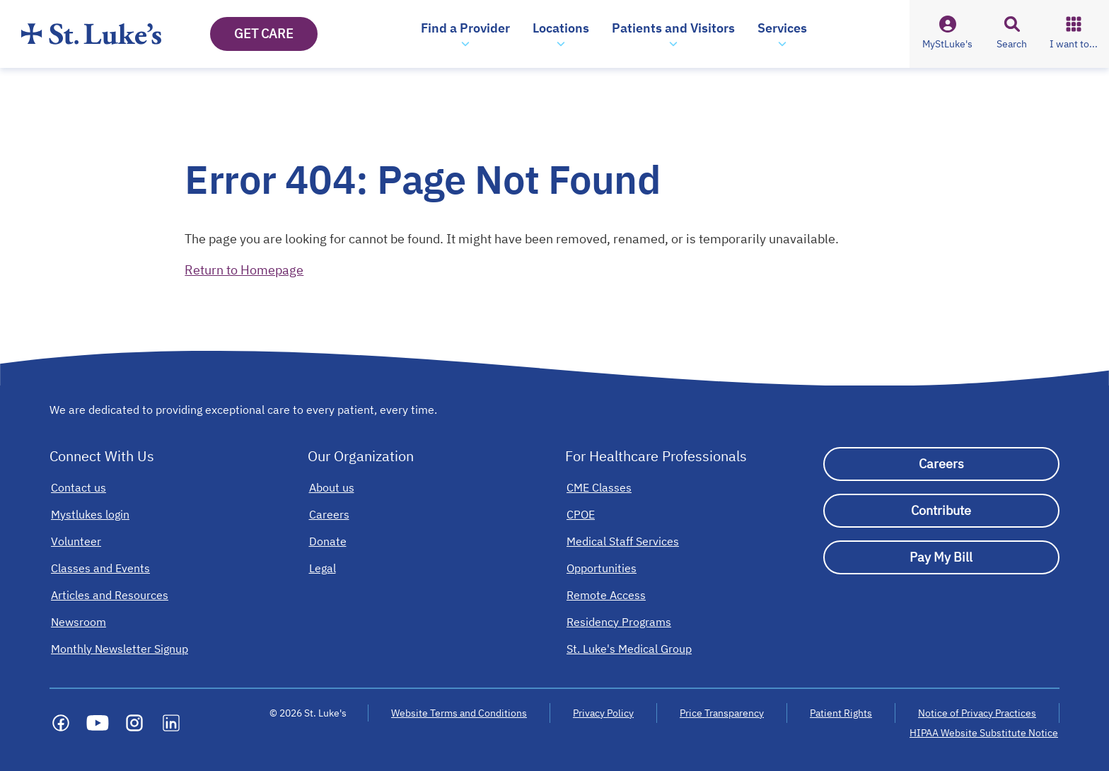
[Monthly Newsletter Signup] (120, 648)
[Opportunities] (601, 568)
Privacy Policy (603, 713)
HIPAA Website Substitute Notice (984, 732)
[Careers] (329, 514)
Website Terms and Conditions (459, 713)
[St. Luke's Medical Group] (629, 648)
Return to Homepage (244, 270)
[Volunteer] (76, 541)
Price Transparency (722, 713)
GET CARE (264, 33)
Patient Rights (841, 713)
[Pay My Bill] (941, 557)
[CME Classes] (599, 487)
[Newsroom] (79, 621)
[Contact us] (79, 487)
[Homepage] (91, 34)
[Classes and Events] (100, 568)
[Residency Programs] (619, 621)
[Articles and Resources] (110, 594)
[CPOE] (580, 514)
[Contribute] (941, 511)
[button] (465, 34)
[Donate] (328, 541)
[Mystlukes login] (90, 514)
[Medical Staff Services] (622, 541)
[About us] (332, 487)
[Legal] (322, 568)
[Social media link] (61, 723)
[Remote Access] (606, 594)
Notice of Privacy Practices (977, 713)
